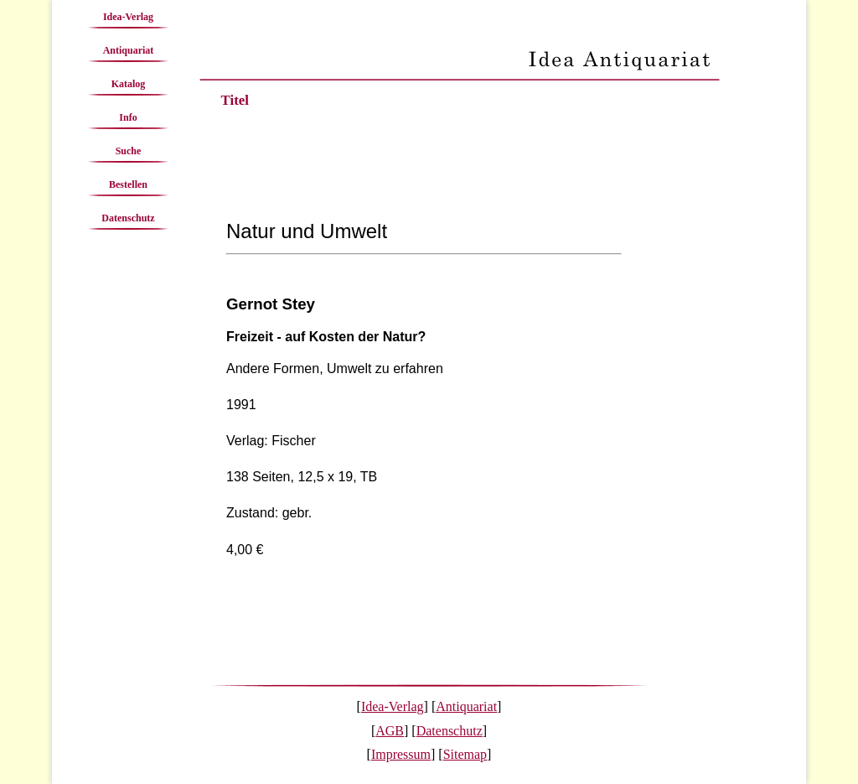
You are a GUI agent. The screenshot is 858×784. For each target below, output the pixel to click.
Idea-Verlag (128, 17)
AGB (389, 731)
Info (128, 117)
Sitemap (465, 754)
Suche (129, 151)
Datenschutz (127, 218)
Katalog (128, 84)
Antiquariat (128, 50)
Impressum (401, 754)
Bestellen (128, 184)
